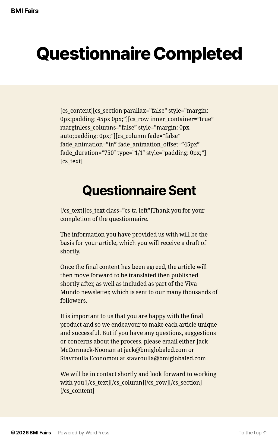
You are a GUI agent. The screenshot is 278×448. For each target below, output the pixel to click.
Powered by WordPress (83, 432)
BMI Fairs (25, 11)
